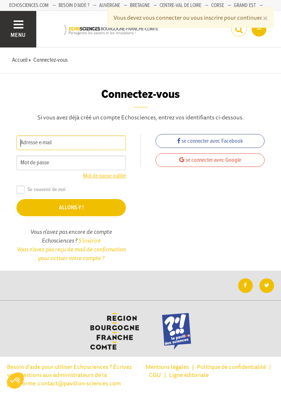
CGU (155, 374)
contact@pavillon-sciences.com (79, 383)
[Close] (265, 17)
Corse (217, 5)
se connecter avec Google (210, 160)
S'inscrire (89, 240)
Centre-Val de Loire (180, 5)
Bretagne (140, 5)
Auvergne (109, 5)
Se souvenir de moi (40, 190)
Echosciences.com (29, 5)
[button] (15, 380)
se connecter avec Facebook (210, 141)
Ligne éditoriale (189, 374)
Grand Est (245, 5)
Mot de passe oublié (104, 176)
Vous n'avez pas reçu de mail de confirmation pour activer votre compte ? (71, 253)
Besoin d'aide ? (74, 5)
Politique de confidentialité (231, 366)
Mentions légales (167, 366)
